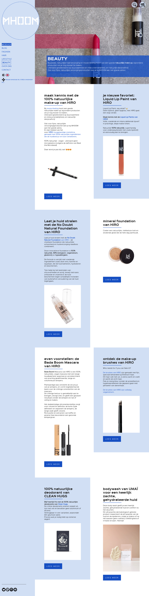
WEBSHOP (6, 44)
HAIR (4, 55)
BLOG (4, 48)
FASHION (6, 51)
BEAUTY (6, 62)
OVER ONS (7, 66)
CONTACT (6, 69)
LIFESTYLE (7, 59)
